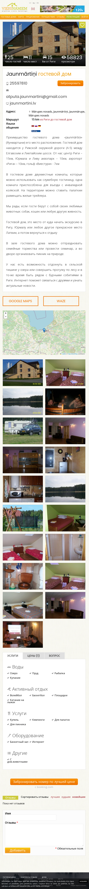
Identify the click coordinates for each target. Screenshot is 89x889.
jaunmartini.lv (23, 103)
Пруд (33, 673)
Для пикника (16, 724)
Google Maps (20, 301)
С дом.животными (17, 760)
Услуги (12, 656)
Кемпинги (37, 720)
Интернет (36, 742)
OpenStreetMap (73, 354)
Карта (21, 17)
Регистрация (73, 17)
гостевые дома (9, 877)
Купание (13, 678)
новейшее (78, 797)
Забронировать (70, 83)
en (38, 3)
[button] (44, 330)
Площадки (59, 695)
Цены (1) (33, 656)
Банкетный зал (17, 742)
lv (30, 3)
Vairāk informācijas (42, 886)
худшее (66, 797)
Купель (13, 720)
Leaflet (63, 354)
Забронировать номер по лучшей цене (44, 782)
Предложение (32, 17)
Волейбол (14, 695)
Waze (61, 301)
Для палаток (61, 720)
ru (34, 3)
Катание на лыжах (15, 701)
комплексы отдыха (29, 877)
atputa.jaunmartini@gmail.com (36, 96)
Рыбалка (58, 673)
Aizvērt (83, 881)
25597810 (18, 83)
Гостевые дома (8, 17)
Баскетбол (37, 695)
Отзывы (61, 17)
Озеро (12, 673)
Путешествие (48, 17)
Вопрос (54, 656)
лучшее (55, 797)
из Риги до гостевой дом (56, 119)
